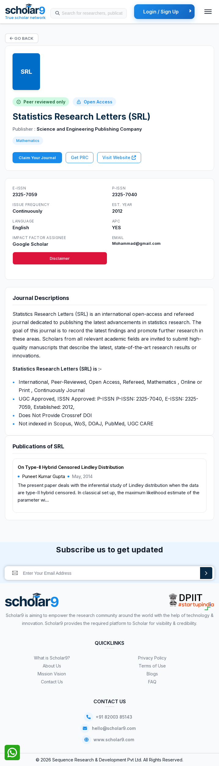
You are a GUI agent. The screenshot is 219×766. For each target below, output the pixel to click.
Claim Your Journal (37, 157)
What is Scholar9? (52, 657)
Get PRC (79, 157)
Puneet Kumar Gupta (43, 476)
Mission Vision (52, 673)
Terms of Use (152, 665)
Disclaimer (60, 258)
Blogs (152, 673)
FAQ (152, 681)
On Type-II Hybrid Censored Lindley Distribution (71, 467)
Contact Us (52, 681)
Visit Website (119, 157)
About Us (52, 665)
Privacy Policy (152, 657)
